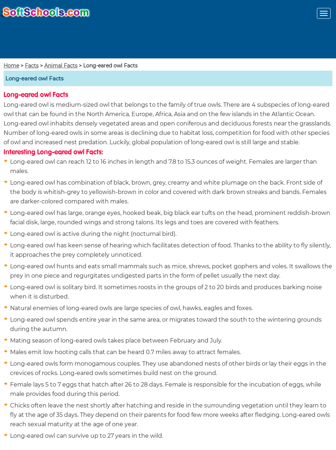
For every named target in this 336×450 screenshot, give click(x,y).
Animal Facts (60, 65)
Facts (32, 65)
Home (11, 65)
